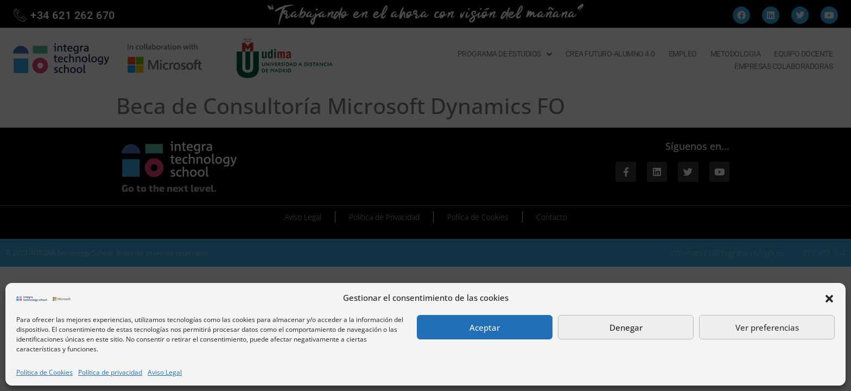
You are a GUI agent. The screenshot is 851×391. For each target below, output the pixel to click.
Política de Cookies (44, 372)
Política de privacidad (110, 372)
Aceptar (484, 327)
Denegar (626, 327)
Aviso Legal (165, 372)
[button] (829, 297)
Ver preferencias (767, 327)
